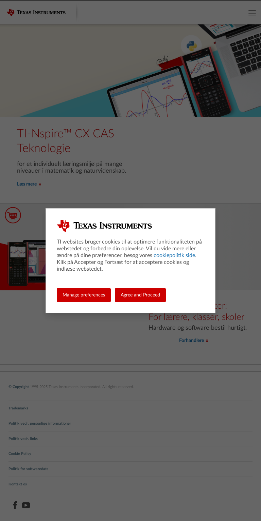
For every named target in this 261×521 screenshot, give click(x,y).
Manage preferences (84, 295)
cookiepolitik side (174, 255)
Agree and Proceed (140, 295)
